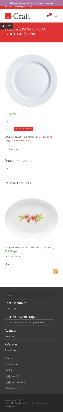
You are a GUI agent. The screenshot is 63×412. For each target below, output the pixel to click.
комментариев (15, 382)
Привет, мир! (11, 308)
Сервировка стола (22, 140)
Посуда (8, 140)
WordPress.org (13, 388)
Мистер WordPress (14, 322)
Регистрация (12, 364)
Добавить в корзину (23, 129)
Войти (9, 370)
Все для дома (45, 136)
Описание (13, 149)
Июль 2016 (10, 336)
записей (12, 376)
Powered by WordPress (14, 403)
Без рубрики (10, 350)
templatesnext (10, 406)
